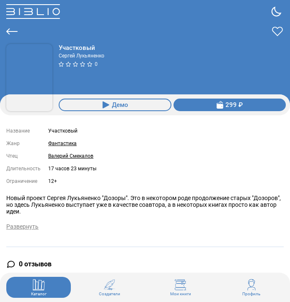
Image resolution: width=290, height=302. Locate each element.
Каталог (39, 287)
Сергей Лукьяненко (81, 56)
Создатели (109, 287)
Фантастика (62, 143)
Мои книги (180, 287)
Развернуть (22, 226)
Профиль (251, 287)
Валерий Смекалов (70, 156)
